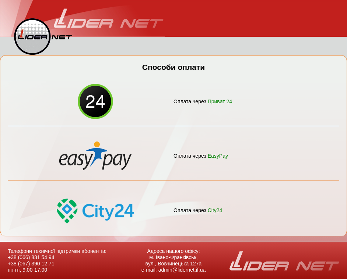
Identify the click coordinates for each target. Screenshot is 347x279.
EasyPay (218, 156)
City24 (215, 210)
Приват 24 (220, 101)
